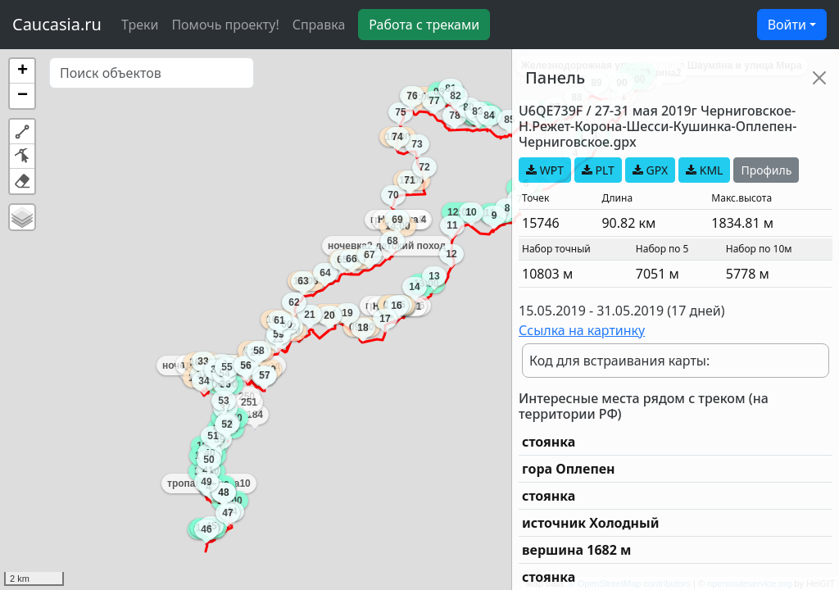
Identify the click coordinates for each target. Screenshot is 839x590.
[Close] (819, 78)
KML (704, 170)
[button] (22, 71)
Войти (787, 25)
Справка (319, 25)
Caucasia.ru (57, 24)
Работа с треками (424, 25)
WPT (545, 170)
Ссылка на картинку (582, 330)
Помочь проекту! (225, 25)
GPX (650, 170)
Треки (139, 25)
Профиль (766, 170)
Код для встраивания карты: (619, 361)
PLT (598, 170)
